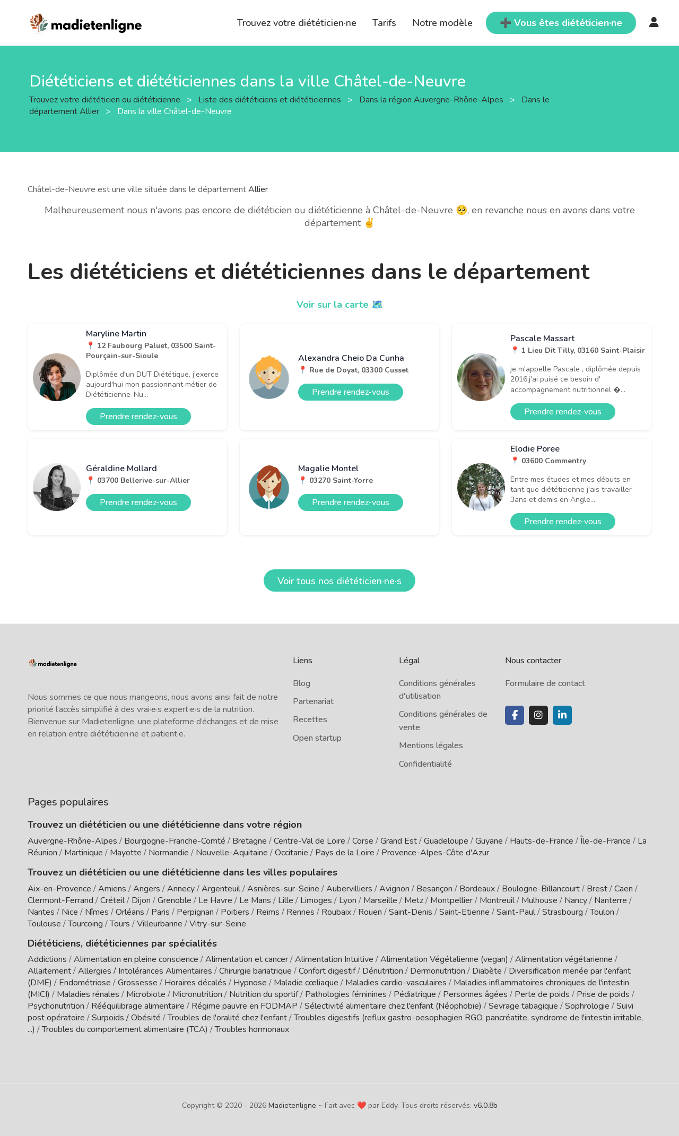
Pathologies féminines (346, 994)
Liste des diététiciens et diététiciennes (270, 99)
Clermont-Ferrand (60, 900)
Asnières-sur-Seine (283, 889)
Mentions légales (431, 745)
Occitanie (291, 852)
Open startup (317, 738)
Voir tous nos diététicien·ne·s (339, 581)
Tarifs (384, 22)
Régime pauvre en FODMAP (244, 1006)
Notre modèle (442, 22)
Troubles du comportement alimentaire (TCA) (125, 1029)
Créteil (112, 900)
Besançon (434, 889)
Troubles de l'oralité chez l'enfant (227, 1018)
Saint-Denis (410, 912)
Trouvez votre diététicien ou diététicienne (105, 99)
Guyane (489, 841)
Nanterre (610, 900)
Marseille (380, 900)
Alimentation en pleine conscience (136, 959)
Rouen (370, 912)
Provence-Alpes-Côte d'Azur (435, 852)
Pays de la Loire (345, 852)
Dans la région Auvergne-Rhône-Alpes (432, 99)
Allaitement (49, 971)
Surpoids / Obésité (126, 1018)
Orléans (130, 912)
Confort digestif (327, 971)
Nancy (575, 900)
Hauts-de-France (541, 841)
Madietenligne (292, 1105)
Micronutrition (197, 994)
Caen (623, 889)
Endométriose (85, 982)
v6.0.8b (486, 1105)
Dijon (141, 900)
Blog (301, 683)
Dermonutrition (438, 971)
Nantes (41, 912)
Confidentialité (425, 764)
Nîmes (97, 912)
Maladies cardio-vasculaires (396, 982)
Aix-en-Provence (59, 889)
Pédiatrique (415, 994)
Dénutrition (382, 971)
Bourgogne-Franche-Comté (174, 841)
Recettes (310, 719)
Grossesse (138, 982)
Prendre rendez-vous (138, 416)
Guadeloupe (446, 841)
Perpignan (195, 912)
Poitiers (235, 912)
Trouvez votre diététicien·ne (296, 22)
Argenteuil (221, 889)
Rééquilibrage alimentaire (138, 1006)
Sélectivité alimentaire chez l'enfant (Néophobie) (393, 1006)
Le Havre (215, 900)
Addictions (47, 959)
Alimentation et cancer (246, 959)
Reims (268, 912)
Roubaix (336, 912)
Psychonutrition (56, 1006)
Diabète (487, 971)
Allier (258, 189)
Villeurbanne (159, 924)
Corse (362, 841)
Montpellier (451, 900)
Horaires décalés (195, 982)
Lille (285, 900)
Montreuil (497, 900)
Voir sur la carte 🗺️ (340, 304)
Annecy (181, 889)
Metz (413, 900)
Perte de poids (542, 994)
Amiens (112, 889)
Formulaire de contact (545, 683)
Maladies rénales (88, 994)
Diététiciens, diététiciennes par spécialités (122, 943)
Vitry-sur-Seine (217, 924)
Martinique (83, 852)
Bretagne (249, 841)
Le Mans (255, 900)
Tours (120, 924)
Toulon (602, 912)
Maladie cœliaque (306, 982)
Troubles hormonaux (252, 1029)
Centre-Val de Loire (309, 841)
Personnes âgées (475, 994)
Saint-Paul (516, 912)
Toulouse (44, 924)
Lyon (347, 900)
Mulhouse (539, 900)
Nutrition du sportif (263, 994)
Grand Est (398, 841)
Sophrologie (587, 1006)
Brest (597, 889)
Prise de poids (603, 994)
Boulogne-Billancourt (541, 889)
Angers (146, 889)
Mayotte (126, 852)
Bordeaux (477, 889)
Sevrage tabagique (523, 1006)
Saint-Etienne (464, 912)
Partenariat (313, 701)
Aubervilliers (349, 889)
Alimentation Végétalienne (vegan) (444, 959)
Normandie (169, 852)
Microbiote (147, 994)
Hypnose (250, 982)
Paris (160, 912)
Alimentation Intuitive (334, 959)
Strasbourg (562, 912)
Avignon (394, 889)
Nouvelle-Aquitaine (232, 852)
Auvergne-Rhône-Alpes (72, 841)
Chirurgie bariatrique (255, 971)
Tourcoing (85, 924)
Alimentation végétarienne (564, 959)
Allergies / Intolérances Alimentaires (145, 971)
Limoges (316, 900)
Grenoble (174, 900)
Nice (70, 912)
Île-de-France (605, 841)
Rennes (300, 912)
